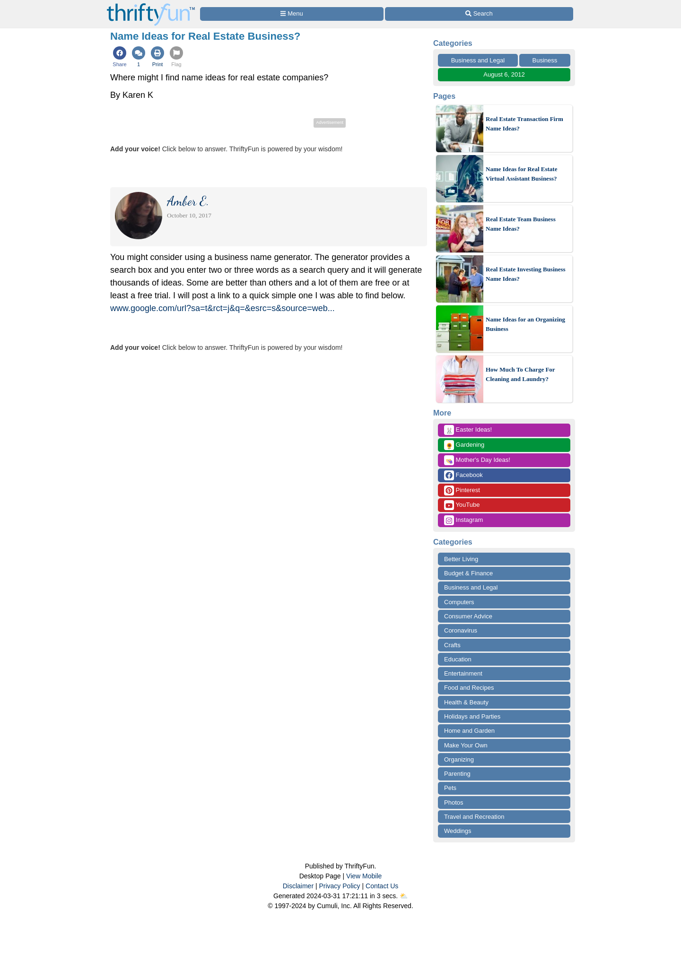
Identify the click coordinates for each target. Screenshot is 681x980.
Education (457, 659)
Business (545, 60)
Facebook (463, 475)
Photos (453, 802)
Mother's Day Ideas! (477, 460)
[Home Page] (151, 5)
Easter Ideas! (468, 430)
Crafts (452, 645)
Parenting (457, 773)
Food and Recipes (469, 687)
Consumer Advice (468, 616)
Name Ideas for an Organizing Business (525, 324)
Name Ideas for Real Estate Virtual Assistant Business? (521, 173)
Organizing (459, 759)
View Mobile (364, 876)
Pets (450, 787)
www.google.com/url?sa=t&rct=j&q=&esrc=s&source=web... (222, 308)
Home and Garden (469, 730)
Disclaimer (298, 886)
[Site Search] (479, 14)
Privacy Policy (339, 886)
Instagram (463, 520)
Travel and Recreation (474, 816)
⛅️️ (404, 896)
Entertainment (463, 673)
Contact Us (382, 886)
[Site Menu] (292, 14)
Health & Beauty (466, 702)
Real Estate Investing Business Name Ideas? (526, 274)
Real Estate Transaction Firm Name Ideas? (524, 123)
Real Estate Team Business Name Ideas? (521, 224)
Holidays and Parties (472, 716)
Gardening (464, 445)
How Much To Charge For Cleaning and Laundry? (520, 374)
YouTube (462, 505)
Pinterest (462, 490)
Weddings (457, 830)
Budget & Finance (468, 573)
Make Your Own (466, 745)
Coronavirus (460, 630)
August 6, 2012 (503, 74)
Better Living (461, 559)
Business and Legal (478, 60)
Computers (459, 602)
